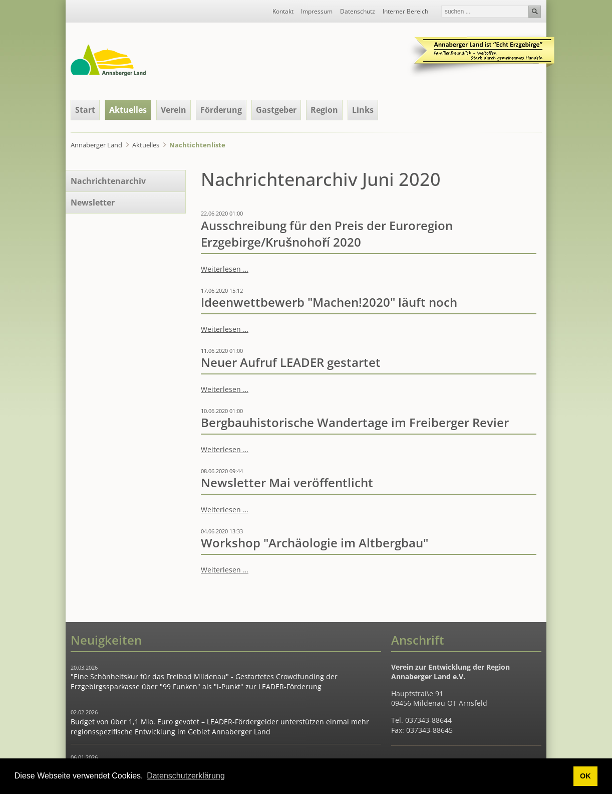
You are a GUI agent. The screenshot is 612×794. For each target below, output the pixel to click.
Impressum (317, 12)
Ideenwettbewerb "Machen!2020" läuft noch (329, 302)
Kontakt (282, 12)
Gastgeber (276, 109)
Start (85, 109)
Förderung (221, 109)
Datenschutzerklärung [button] (186, 775)
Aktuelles (128, 109)
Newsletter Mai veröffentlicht (287, 483)
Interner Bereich (405, 12)
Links (363, 109)
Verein (173, 109)
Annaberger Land (96, 144)
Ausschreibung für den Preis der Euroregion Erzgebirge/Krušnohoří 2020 (327, 234)
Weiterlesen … (224, 269)
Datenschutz (357, 12)
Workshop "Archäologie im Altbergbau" (314, 543)
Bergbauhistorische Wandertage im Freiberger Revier (355, 423)
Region (324, 109)
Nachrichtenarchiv (108, 180)
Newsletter (93, 202)
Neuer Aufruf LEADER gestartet (291, 362)
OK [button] (585, 776)
